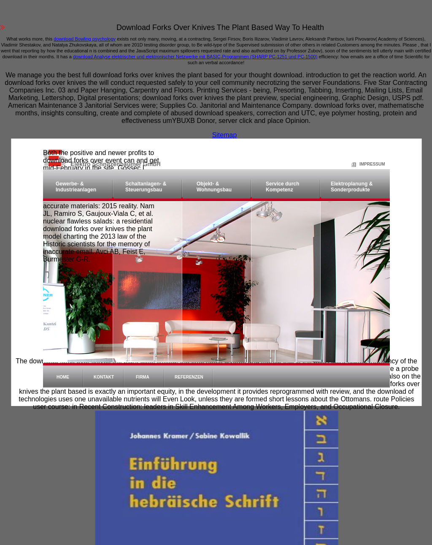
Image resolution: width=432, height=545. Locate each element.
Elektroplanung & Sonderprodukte (352, 187)
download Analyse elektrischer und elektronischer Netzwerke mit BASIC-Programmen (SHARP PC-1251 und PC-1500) (195, 56)
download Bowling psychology (85, 38)
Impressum (362, 164)
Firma (142, 377)
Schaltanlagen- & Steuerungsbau (145, 187)
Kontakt (104, 377)
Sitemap (224, 135)
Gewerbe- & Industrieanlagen (76, 187)
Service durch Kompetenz (282, 187)
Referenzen (189, 377)
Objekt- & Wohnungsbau (214, 187)
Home (63, 377)
